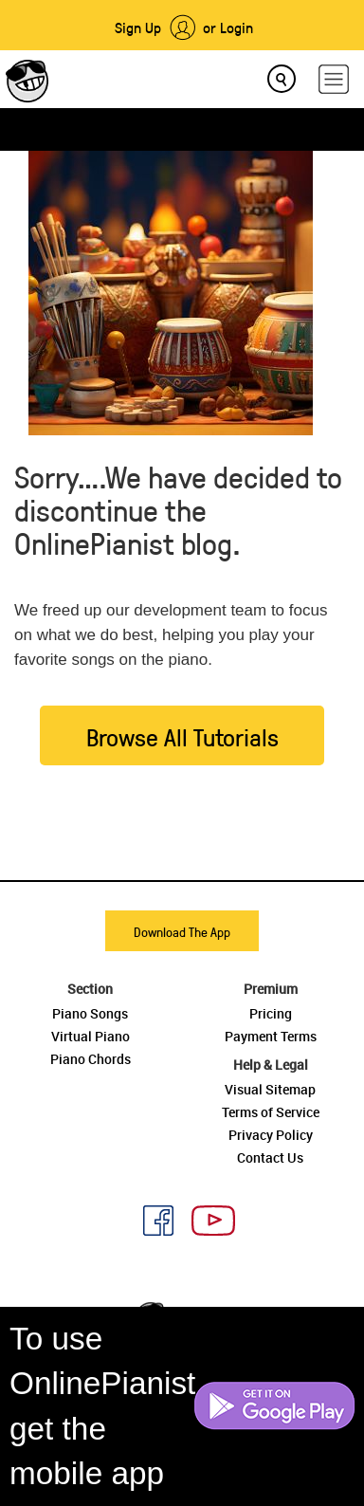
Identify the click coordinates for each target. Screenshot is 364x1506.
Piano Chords (90, 1059)
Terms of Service (270, 1112)
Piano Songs (90, 1013)
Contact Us (270, 1157)
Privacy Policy (270, 1135)
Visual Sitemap (270, 1089)
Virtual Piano (90, 1036)
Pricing (270, 1013)
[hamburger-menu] (333, 79)
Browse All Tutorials (182, 736)
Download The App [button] (182, 932)
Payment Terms (271, 1036)
